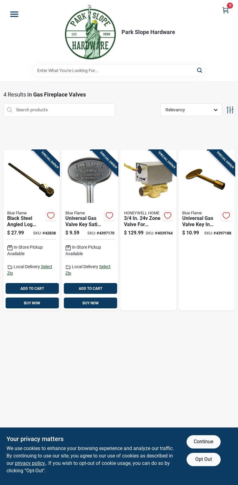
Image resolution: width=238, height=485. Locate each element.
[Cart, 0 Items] (226, 10)
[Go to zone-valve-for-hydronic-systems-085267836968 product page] (148, 230)
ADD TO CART (32, 288)
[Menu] (14, 14)
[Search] (200, 70)
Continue (203, 441)
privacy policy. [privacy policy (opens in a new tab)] (30, 463)
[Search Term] (119, 70)
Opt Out (203, 459)
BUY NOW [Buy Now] (32, 303)
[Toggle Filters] (230, 110)
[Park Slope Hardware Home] (90, 32)
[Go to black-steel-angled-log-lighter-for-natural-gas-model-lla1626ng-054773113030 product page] (31, 230)
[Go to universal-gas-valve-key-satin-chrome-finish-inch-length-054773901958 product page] (90, 230)
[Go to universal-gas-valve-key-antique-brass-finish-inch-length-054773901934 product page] (206, 230)
